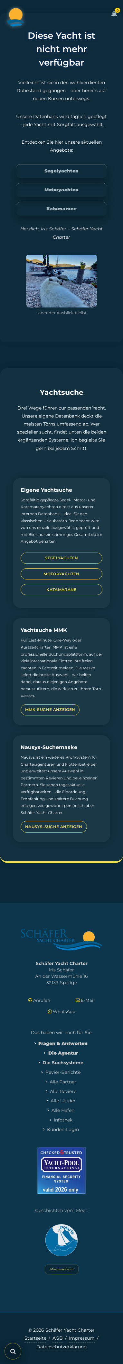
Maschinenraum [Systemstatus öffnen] (62, 1269)
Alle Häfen (63, 1110)
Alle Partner (63, 1082)
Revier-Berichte (62, 1072)
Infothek (63, 1120)
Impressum (82, 1338)
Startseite (35, 1338)
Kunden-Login (63, 1129)
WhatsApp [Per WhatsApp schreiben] (61, 1011)
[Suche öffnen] (13, 1351)
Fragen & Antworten (63, 1043)
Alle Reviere (63, 1091)
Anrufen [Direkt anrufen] (39, 1000)
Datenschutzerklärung (61, 1347)
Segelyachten (61, 171)
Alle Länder (63, 1101)
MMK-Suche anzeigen (50, 709)
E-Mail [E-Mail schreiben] (85, 1000)
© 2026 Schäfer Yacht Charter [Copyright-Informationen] (61, 1330)
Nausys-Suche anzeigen (53, 826)
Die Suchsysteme (63, 1062)
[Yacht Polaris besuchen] (61, 1240)
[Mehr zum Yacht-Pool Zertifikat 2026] (61, 1170)
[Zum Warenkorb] (114, 17)
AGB (57, 1338)
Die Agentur (63, 1053)
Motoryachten (61, 190)
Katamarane (61, 208)
